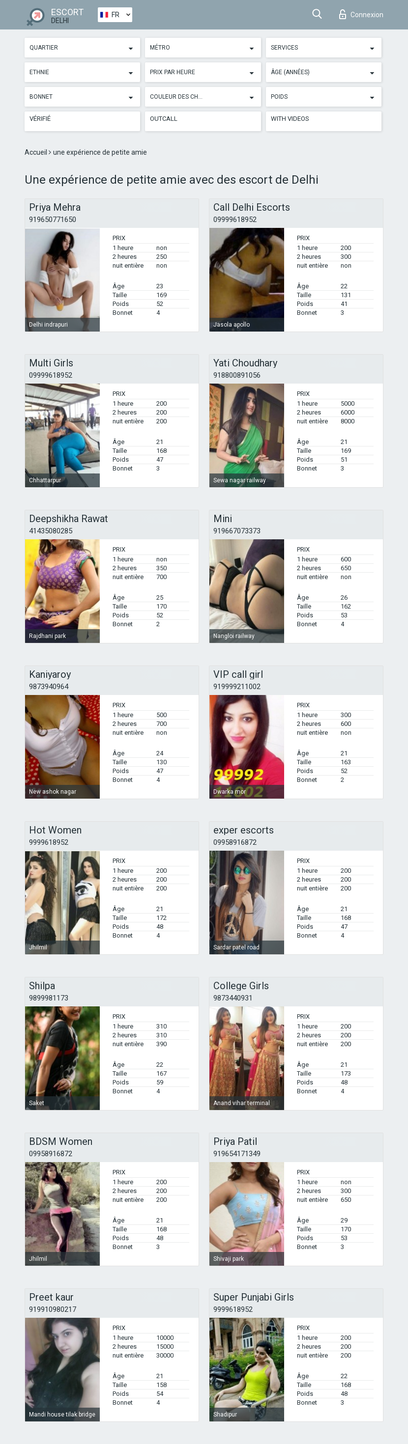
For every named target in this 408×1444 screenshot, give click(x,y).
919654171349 (237, 1153)
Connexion (361, 14)
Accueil (37, 152)
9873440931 (233, 998)
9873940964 (48, 686)
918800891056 (237, 375)
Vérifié (40, 118)
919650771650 (52, 219)
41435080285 (50, 531)
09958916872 (235, 842)
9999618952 (48, 842)
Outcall (163, 118)
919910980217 (52, 1309)
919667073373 (237, 531)
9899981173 (48, 998)
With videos (290, 118)
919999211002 (237, 686)
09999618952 (235, 219)
